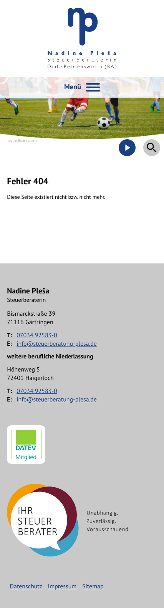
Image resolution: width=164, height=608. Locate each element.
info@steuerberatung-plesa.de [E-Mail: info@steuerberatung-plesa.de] (57, 344)
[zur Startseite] (82, 38)
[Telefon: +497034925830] (37, 335)
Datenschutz (26, 586)
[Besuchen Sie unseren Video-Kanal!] (127, 147)
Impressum (62, 586)
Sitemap (93, 586)
